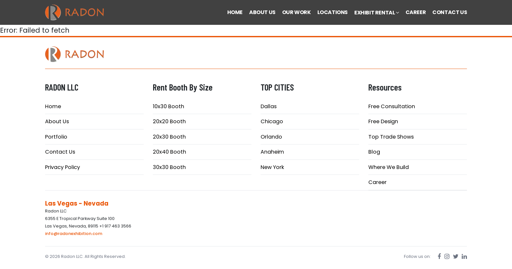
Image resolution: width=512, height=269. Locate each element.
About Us (57, 121)
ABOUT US (262, 12)
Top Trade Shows (391, 137)
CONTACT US (449, 12)
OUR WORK (296, 12)
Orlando (271, 137)
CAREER (416, 12)
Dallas (269, 106)
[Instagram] (447, 256)
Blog (374, 152)
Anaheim (272, 152)
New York (272, 167)
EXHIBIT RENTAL (376, 12)
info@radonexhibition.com (73, 233)
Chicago (272, 121)
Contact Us (60, 152)
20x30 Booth (169, 137)
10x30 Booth (168, 106)
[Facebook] (439, 256)
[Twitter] (455, 256)
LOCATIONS (332, 12)
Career (377, 182)
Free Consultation (391, 106)
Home (53, 106)
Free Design (383, 121)
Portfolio (56, 137)
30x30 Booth (169, 167)
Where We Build (388, 167)
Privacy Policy (62, 167)
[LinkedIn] (464, 256)
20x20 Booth (169, 121)
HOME (235, 12)
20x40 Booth (169, 152)
